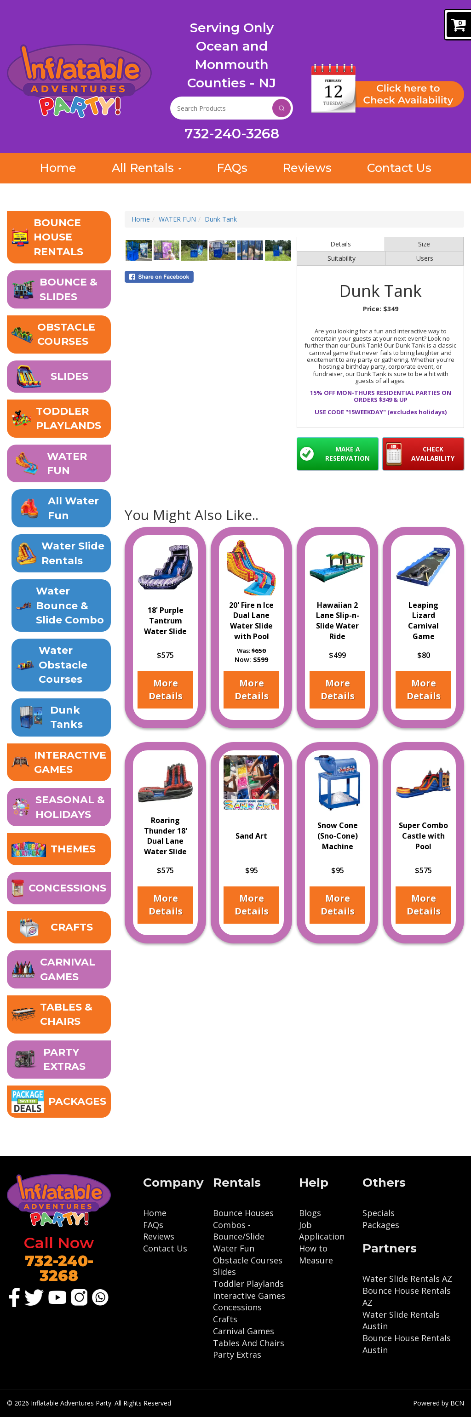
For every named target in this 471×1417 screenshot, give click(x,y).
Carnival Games (243, 1331)
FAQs (153, 1224)
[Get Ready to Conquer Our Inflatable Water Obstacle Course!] (61, 666)
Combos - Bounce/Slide (238, 1230)
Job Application (322, 1230)
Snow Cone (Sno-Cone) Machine (337, 835)
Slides (224, 1271)
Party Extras (237, 1354)
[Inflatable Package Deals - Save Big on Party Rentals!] (59, 1102)
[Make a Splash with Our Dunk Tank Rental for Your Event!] (61, 718)
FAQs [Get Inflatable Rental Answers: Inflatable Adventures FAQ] (232, 168)
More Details (166, 689)
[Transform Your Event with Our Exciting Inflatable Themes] (59, 850)
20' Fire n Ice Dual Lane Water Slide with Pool (251, 620)
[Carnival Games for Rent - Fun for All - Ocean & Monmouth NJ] (59, 970)
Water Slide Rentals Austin (401, 1320)
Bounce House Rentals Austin (406, 1343)
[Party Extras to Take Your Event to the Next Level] (59, 1060)
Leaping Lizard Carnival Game (423, 620)
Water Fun (233, 1248)
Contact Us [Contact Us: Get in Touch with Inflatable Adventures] (399, 168)
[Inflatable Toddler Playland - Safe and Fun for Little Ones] (59, 419)
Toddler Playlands (248, 1283)
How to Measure (316, 1254)
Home (141, 219)
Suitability (341, 258)
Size (424, 244)
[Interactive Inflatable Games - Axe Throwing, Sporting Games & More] (59, 763)
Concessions (237, 1307)
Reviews (158, 1236)
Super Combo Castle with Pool (423, 835)
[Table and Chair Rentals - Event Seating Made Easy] (59, 1015)
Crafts (225, 1319)
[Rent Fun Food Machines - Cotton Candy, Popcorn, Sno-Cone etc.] (59, 889)
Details (340, 244)
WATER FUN (177, 219)
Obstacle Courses (247, 1260)
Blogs (310, 1212)
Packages (380, 1224)
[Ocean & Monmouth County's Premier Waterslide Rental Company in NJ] (61, 509)
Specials (378, 1212)
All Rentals (145, 168)
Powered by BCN (438, 1403)
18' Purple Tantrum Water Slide (165, 620)
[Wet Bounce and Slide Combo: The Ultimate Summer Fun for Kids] (61, 606)
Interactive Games (249, 1295)
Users (424, 258)
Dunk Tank (221, 219)
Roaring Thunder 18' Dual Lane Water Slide (165, 836)
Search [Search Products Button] (281, 108)
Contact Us (165, 1248)
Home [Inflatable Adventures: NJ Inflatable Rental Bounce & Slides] (57, 168)
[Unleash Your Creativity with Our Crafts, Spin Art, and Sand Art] (59, 928)
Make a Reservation (347, 454)
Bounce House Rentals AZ (406, 1296)
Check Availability (432, 454)
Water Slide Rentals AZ (407, 1278)
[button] (59, 237)
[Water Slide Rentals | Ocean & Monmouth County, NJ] (61, 554)
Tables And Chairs (248, 1342)
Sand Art (251, 835)
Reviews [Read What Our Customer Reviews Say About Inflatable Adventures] (307, 168)
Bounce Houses (243, 1212)
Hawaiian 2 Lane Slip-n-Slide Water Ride (337, 620)
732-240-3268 (231, 133)
